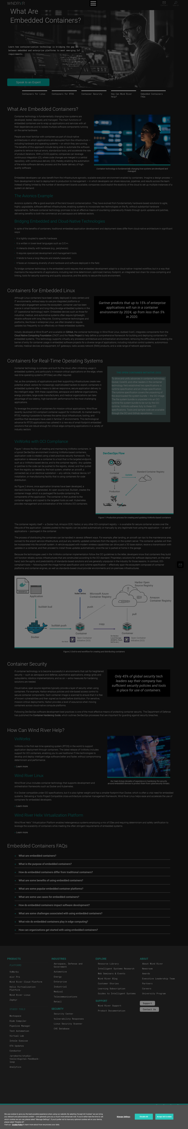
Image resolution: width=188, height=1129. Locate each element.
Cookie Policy (17, 1124)
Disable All (144, 1116)
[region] (94, 1117)
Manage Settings (123, 1116)
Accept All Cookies (164, 1116)
